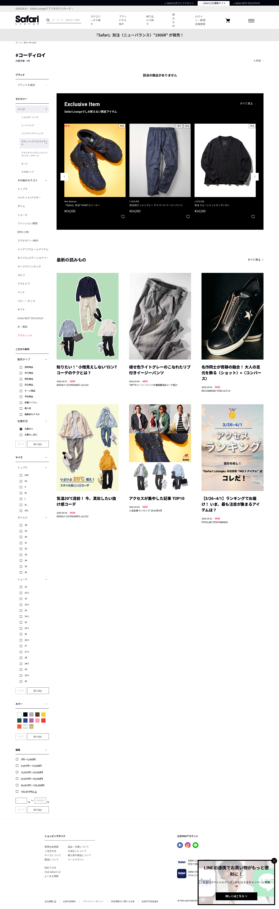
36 (26, 572)
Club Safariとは (53, 872)
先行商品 (29, 373)
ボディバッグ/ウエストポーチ (34, 143)
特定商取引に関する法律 (122, 901)
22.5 (27, 593)
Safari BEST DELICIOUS (246, 3)
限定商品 (29, 379)
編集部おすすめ (32, 414)
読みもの (173, 20)
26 (26, 634)
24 (26, 610)
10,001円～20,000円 (32, 772)
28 (26, 525)
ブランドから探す (123, 20)
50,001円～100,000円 (32, 785)
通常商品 (29, 367)
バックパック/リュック (32, 133)
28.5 (27, 663)
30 (26, 537)
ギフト (21, 309)
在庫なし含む (31, 435)
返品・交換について (78, 847)
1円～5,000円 (28, 759)
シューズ (22, 214)
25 (26, 622)
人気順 (257, 60)
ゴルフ (21, 275)
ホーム (18, 43)
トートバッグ (27, 125)
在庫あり (29, 429)
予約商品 (29, 396)
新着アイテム (31, 402)
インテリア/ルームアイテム (32, 249)
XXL (26, 510)
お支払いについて (77, 851)
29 (26, 531)
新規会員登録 (52, 847)
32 (26, 548)
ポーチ (24, 164)
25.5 (27, 628)
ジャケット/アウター (29, 197)
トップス (22, 189)
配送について (52, 859)
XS (26, 481)
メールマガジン (76, 859)
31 (26, 543)
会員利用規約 (69, 901)
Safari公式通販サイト (214, 3)
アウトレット (25, 335)
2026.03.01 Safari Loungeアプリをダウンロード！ (44, 8)
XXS (27, 475)
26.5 (27, 640)
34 (26, 560)
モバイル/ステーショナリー (33, 257)
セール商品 (30, 391)
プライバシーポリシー (93, 901)
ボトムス (22, 517)
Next (255, 177)
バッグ (21, 109)
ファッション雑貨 (27, 223)
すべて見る (246, 103)
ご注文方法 (50, 851)
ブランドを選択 (26, 85)
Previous (64, 177)
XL (26, 505)
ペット (21, 292)
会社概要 (50, 901)
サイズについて (53, 855)
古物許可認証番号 (149, 901)
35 (26, 566)
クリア (21, 444)
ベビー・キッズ (26, 301)
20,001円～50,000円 (32, 778)
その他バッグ (27, 172)
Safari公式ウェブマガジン (179, 3)
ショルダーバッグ (29, 117)
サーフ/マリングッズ (29, 266)
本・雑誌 (22, 326)
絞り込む (38, 444)
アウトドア (23, 283)
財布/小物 (22, 232)
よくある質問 (52, 876)
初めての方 (50, 867)
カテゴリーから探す (95, 20)
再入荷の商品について (79, 855)
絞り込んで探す (150, 20)
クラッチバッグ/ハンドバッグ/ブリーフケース (34, 154)
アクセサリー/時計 (27, 240)
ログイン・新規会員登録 (200, 20)
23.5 (27, 604)
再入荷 (28, 408)
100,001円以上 (29, 791)
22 (26, 587)
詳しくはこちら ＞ (236, 896)
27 (26, 646)
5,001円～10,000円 (31, 765)
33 (26, 554)
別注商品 (29, 385)
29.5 (27, 675)
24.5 (27, 616)
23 (26, 598)
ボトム (21, 206)
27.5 (27, 652)
